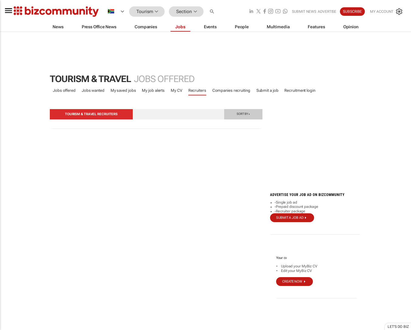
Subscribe (352, 11)
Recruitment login (299, 90)
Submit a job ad (289, 218)
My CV (176, 90)
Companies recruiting (231, 90)
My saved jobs (123, 90)
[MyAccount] (386, 11)
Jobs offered (64, 90)
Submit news (304, 11)
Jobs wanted (93, 90)
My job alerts (153, 90)
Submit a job (267, 90)
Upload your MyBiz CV (299, 266)
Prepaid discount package (297, 207)
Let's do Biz (398, 327)
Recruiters (197, 90)
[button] (212, 11)
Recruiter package (290, 211)
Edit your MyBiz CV (296, 271)
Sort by (243, 113)
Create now (292, 282)
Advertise (327, 11)
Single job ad (286, 202)
